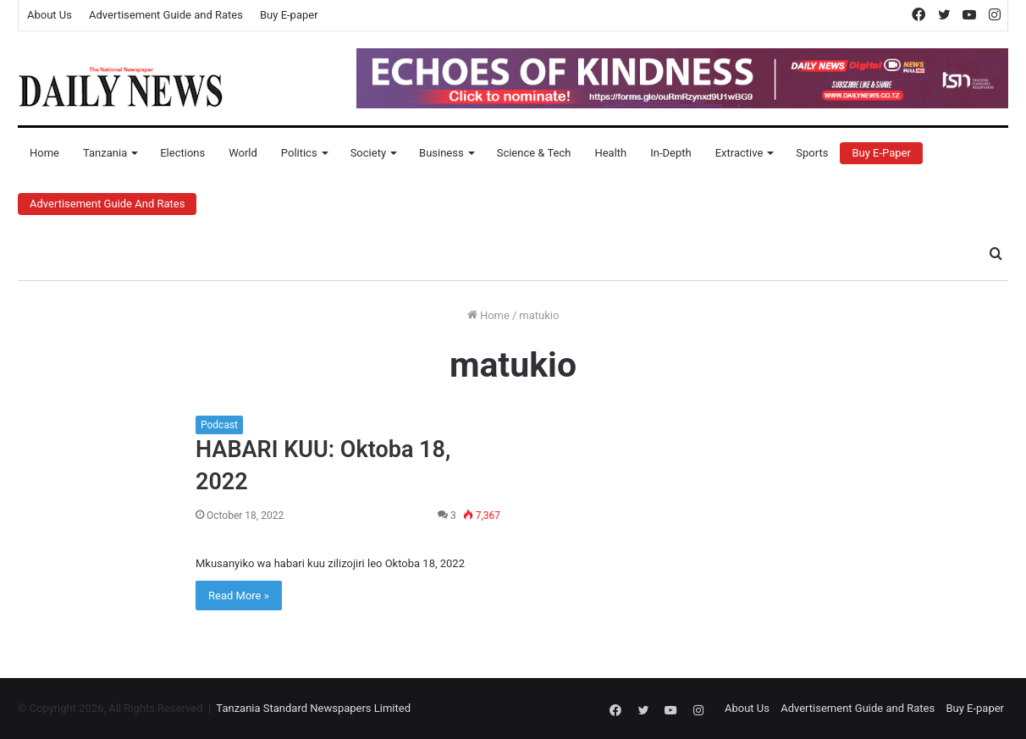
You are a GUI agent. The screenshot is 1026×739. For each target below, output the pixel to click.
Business (441, 152)
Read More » (238, 595)
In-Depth (670, 152)
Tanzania (105, 152)
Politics (299, 152)
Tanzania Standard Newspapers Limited (313, 708)
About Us (49, 14)
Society (368, 152)
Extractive (739, 152)
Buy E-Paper (881, 152)
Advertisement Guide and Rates (166, 14)
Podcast (219, 425)
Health (610, 152)
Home (44, 152)
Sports (812, 152)
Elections (182, 152)
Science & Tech (534, 152)
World (243, 152)
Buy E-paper (289, 14)
